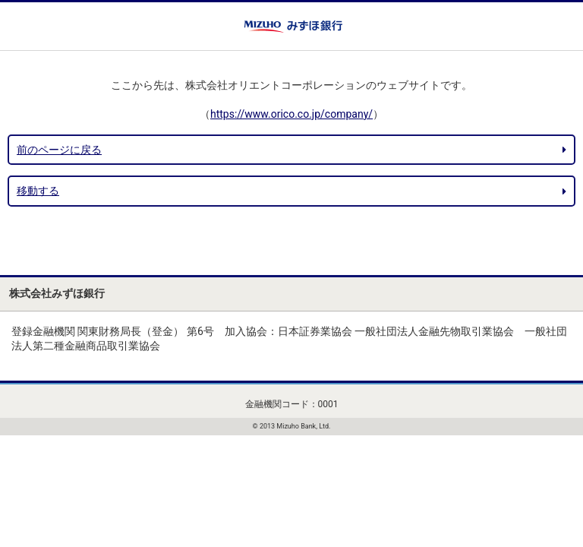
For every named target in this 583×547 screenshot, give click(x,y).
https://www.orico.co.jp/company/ (291, 114)
